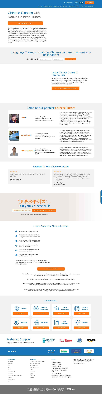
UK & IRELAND (33, 365)
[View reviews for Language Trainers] (70, 389)
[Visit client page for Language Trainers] (59, 389)
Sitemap (10, 377)
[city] (58, 59)
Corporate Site (11, 371)
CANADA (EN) (33, 361)
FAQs (77, 6)
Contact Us (10, 361)
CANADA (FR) (41, 361)
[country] (45, 59)
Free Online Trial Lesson (87, 6)
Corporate (72, 6)
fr (82, 2)
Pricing (65, 6)
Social (9, 369)
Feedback (10, 373)
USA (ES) (37, 363)
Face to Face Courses (46, 6)
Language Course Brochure (14, 375)
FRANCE (32, 378)
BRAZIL (32, 369)
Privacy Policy (11, 379)
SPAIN (31, 373)
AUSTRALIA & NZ (34, 367)
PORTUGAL (33, 375)
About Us (10, 363)
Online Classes (57, 6)
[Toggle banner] (101, 197)
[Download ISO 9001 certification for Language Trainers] (34, 390)
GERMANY (32, 371)
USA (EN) (32, 363)
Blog (9, 367)
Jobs (9, 365)
